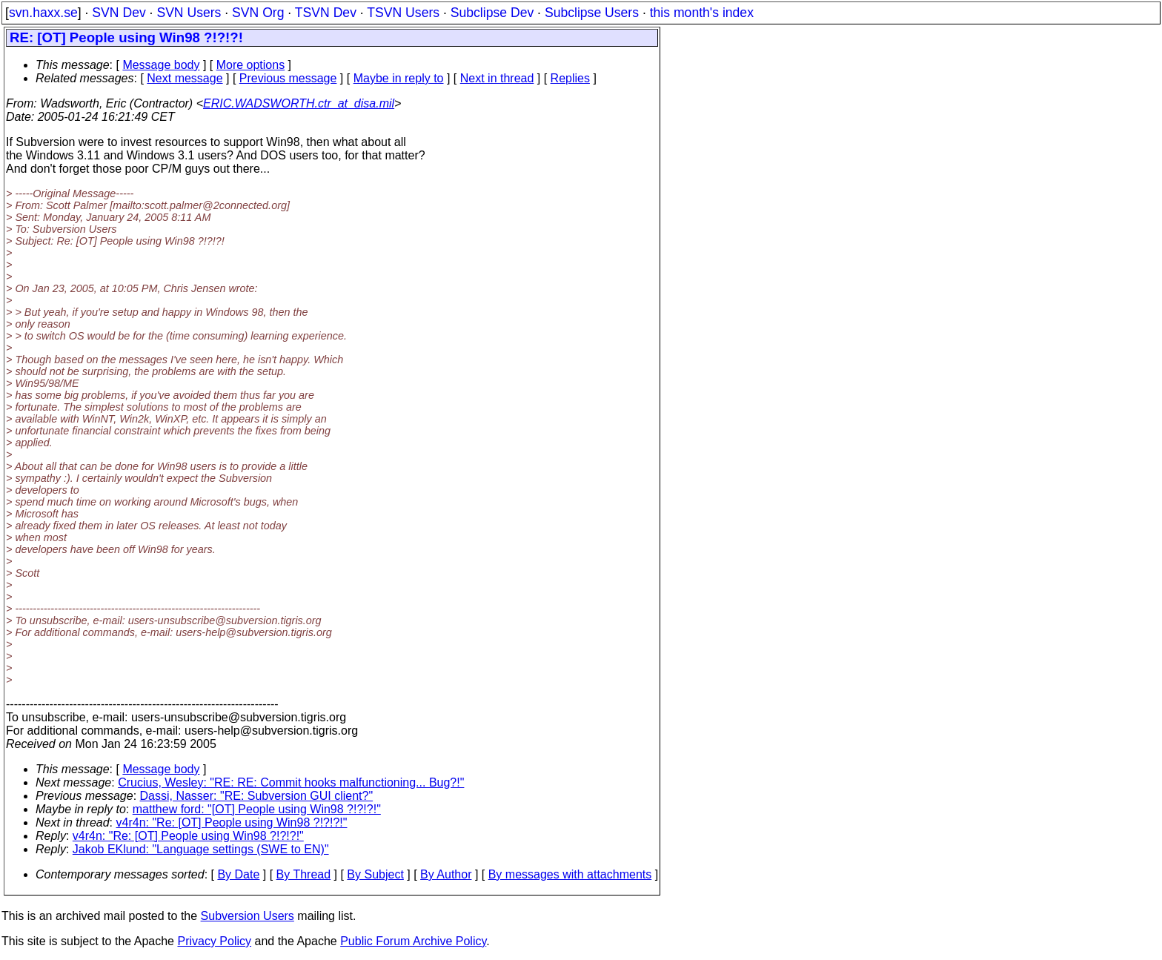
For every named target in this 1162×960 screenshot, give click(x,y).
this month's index (702, 12)
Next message (184, 78)
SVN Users (188, 12)
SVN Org (258, 12)
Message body (160, 65)
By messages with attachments (570, 874)
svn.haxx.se (43, 12)
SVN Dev (118, 12)
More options (250, 65)
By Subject (375, 874)
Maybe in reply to (398, 78)
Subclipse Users (592, 12)
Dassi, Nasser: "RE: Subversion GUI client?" (257, 795)
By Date (238, 874)
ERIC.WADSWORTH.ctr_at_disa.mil (298, 103)
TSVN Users (403, 12)
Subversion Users (247, 916)
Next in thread (497, 78)
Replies (570, 78)
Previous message (288, 78)
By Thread (303, 874)
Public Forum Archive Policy (413, 941)
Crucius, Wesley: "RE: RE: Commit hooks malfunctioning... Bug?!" (291, 782)
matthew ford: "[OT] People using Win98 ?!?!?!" (257, 809)
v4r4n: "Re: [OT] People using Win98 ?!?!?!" (232, 822)
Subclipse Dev (492, 12)
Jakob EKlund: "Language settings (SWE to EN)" (201, 849)
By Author (445, 874)
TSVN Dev (325, 12)
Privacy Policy (214, 941)
